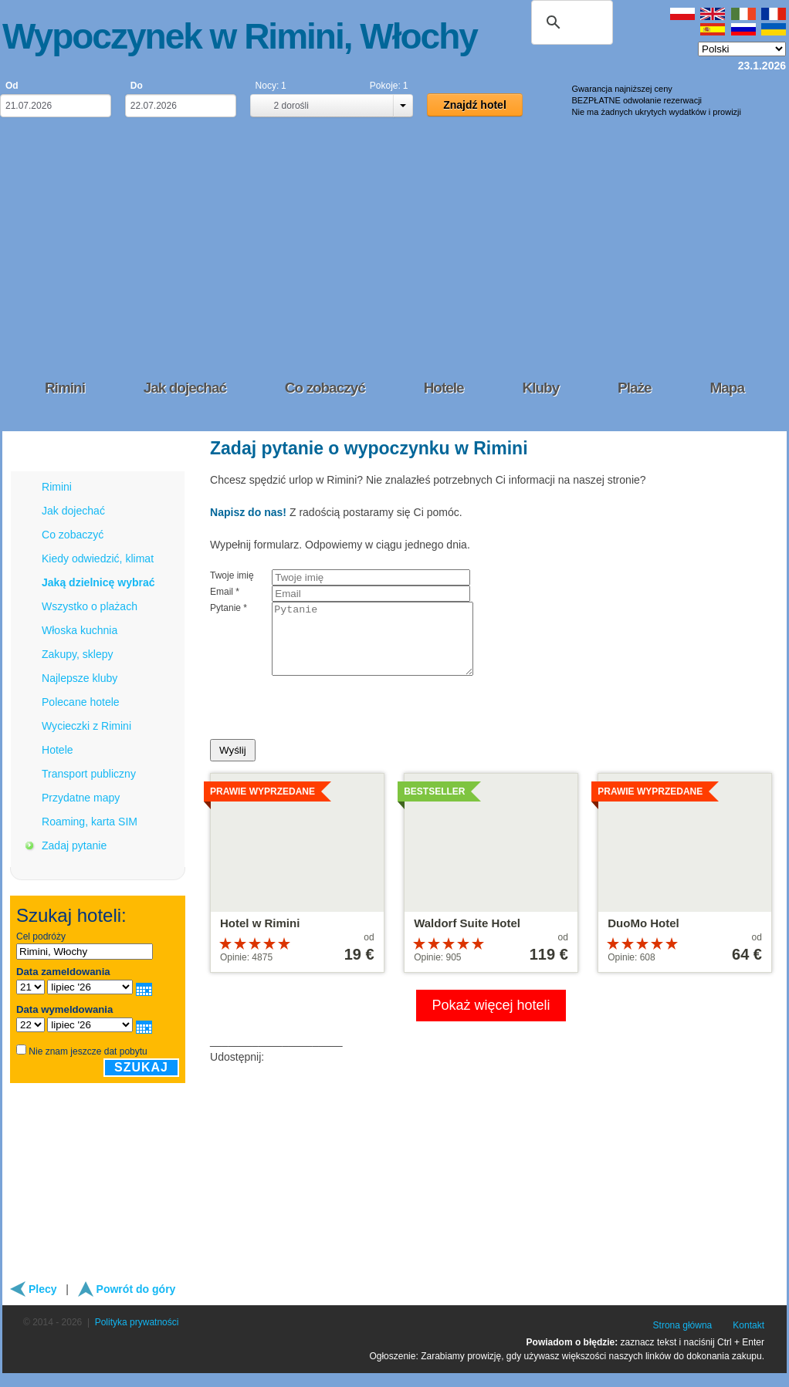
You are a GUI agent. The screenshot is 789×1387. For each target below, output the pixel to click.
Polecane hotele (81, 702)
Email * (224, 591)
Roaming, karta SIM (89, 821)
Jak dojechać (73, 511)
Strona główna (683, 1339)
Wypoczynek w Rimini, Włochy (239, 36)
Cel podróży (41, 936)
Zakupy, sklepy (77, 654)
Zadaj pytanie (74, 845)
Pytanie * (228, 607)
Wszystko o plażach (89, 606)
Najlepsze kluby (79, 678)
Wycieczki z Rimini (86, 726)
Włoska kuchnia (79, 630)
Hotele (57, 750)
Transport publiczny (89, 774)
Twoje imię (232, 575)
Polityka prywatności (137, 1336)
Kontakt (748, 1339)
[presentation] (327, 723)
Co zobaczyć (72, 534)
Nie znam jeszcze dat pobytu (88, 1051)
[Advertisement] (394, 246)
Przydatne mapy (81, 797)
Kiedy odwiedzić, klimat (98, 558)
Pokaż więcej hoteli (491, 1019)
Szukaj (141, 1067)
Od (12, 85)
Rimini (57, 487)
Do (136, 85)
